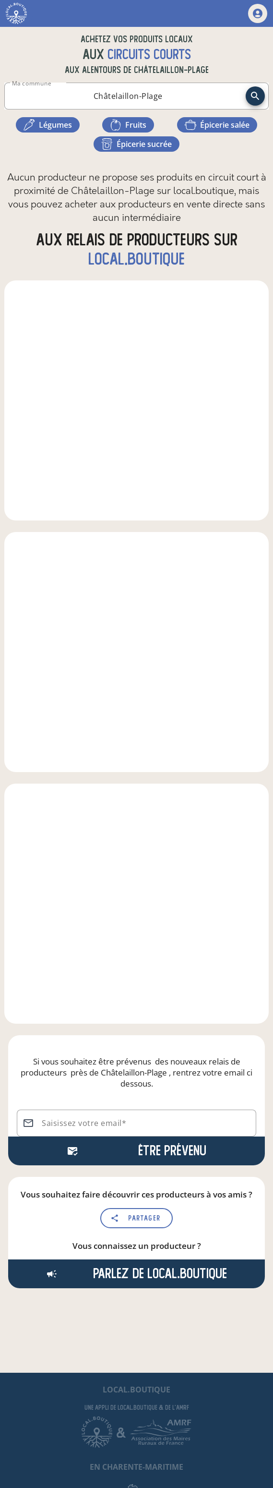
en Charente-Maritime (136, 1467)
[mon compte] (257, 13)
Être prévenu (136, 1150)
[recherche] (255, 96)
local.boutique (136, 259)
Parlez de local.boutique (136, 1273)
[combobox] (128, 96)
